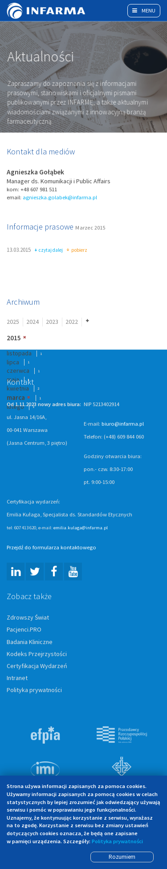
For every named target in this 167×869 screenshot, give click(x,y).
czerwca (18, 371)
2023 (52, 322)
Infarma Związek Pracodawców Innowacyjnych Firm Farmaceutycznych (47, 10)
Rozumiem (122, 857)
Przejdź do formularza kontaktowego (51, 548)
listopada (19, 354)
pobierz (76, 251)
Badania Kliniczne (30, 642)
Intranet (17, 678)
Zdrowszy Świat (28, 618)
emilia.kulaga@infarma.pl (80, 528)
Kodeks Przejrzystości (37, 654)
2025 (13, 322)
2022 (71, 322)
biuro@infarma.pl (123, 424)
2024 (32, 322)
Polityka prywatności (34, 690)
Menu (144, 10)
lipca (13, 362)
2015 (14, 338)
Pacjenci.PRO (24, 630)
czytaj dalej (48, 251)
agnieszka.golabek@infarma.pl (60, 197)
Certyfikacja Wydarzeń (37, 666)
